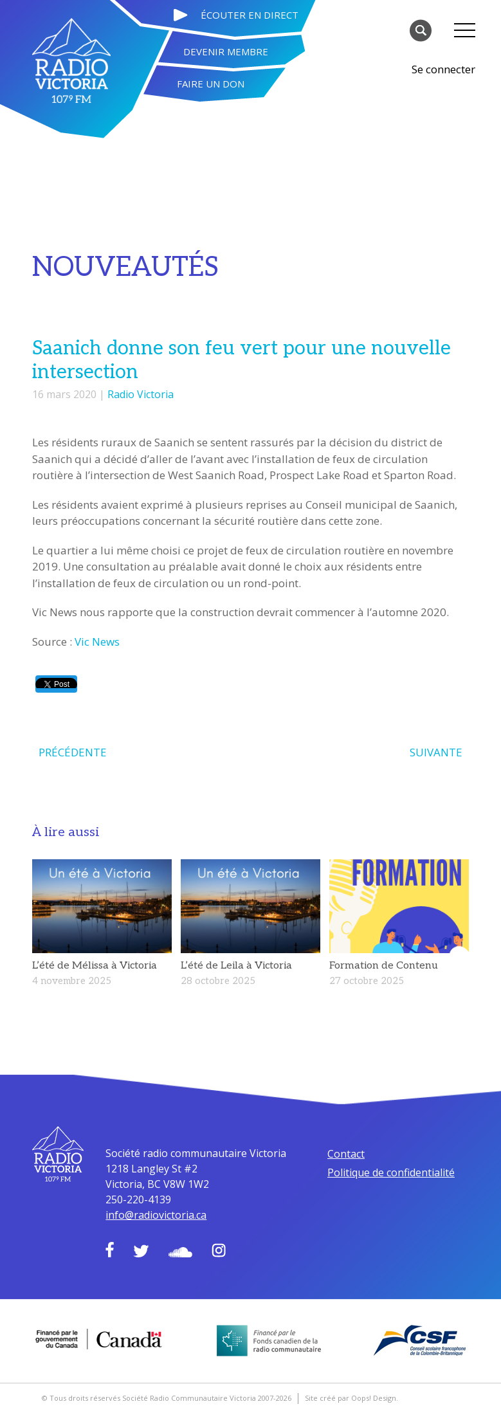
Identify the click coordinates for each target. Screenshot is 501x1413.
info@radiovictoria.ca (155, 1215)
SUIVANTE (436, 752)
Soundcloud (180, 1252)
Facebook (109, 1249)
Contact (346, 1154)
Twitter (141, 1250)
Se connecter (443, 69)
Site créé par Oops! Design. (351, 1398)
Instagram (219, 1250)
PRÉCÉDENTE (73, 752)
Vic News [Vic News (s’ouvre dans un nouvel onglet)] (97, 641)
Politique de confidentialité (391, 1172)
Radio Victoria (140, 394)
